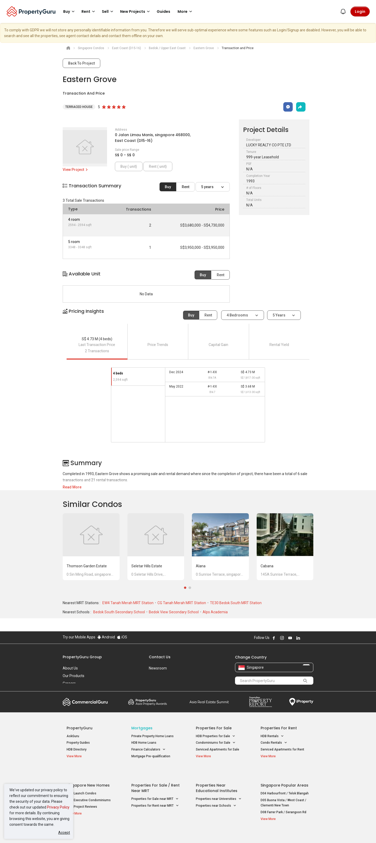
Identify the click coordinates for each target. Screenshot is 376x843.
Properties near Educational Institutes (216, 776)
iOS (122, 637)
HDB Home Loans (143, 742)
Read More (72, 487)
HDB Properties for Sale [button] (215, 736)
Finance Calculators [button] (148, 749)
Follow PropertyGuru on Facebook (274, 638)
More (186, 11)
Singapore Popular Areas (284, 773)
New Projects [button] (135, 11)
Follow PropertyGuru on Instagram (282, 638)
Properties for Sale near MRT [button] (155, 787)
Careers (69, 683)
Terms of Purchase (183, 831)
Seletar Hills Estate (146, 566)
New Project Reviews (82, 794)
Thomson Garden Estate (87, 566)
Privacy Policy (58, 807)
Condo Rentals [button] (274, 743)
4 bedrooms (238, 315)
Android (106, 637)
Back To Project (81, 63)
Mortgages (141, 728)
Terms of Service (119, 831)
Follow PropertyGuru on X (305, 638)
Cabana (267, 566)
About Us (70, 668)
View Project (76, 170)
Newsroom (158, 668)
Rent (185, 187)
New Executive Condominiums (89, 788)
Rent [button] (89, 11)
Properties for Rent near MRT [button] (155, 793)
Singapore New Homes (88, 773)
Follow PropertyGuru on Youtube (290, 638)
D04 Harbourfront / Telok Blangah (285, 781)
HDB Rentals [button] (272, 736)
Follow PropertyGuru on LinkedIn (298, 638)
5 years (207, 187)
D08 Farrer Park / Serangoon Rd (283, 800)
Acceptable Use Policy (81, 831)
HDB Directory (76, 749)
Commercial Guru (85, 702)
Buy (168, 187)
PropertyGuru (79, 728)
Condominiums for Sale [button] (216, 743)
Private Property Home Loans (152, 736)
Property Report (260, 702)
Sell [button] (108, 11)
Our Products (73, 676)
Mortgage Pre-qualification (150, 756)
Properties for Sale (214, 728)
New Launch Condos (81, 781)
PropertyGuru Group (82, 657)
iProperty (301, 702)
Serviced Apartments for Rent (282, 749)
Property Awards (147, 702)
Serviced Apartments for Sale (217, 749)
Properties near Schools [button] (216, 793)
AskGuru (73, 736)
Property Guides (78, 742)
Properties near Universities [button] (219, 787)
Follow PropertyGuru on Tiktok (311, 638)
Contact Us (160, 657)
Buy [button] (69, 11)
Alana (200, 566)
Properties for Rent (279, 728)
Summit (209, 702)
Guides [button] (163, 11)
